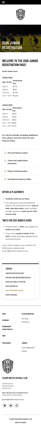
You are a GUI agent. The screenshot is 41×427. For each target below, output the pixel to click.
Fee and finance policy (18, 153)
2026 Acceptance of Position (15, 282)
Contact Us (25, 322)
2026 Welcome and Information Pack (18, 277)
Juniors (8, 268)
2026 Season (6, 343)
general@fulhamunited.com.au (13, 399)
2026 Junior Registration (14, 290)
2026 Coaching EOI (11, 286)
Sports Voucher (11, 295)
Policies (24, 351)
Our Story (25, 319)
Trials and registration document (18, 161)
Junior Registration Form (14, 273)
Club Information (28, 314)
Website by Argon (20, 422)
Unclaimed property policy (19, 179)
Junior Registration (28, 348)
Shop (4, 336)
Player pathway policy (17, 171)
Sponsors (5, 320)
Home (4, 314)
